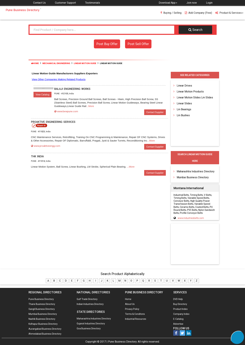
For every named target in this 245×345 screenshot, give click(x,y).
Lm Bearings (184, 109)
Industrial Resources (135, 319)
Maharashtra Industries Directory (195, 171)
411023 (41, 131)
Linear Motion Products (190, 91)
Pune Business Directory (41, 299)
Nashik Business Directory (42, 319)
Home (35, 63)
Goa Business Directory (89, 328)
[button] (168, 2)
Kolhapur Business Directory (43, 324)
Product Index (180, 309)
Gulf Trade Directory (87, 299)
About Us (130, 304)
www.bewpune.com (66, 111)
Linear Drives (184, 85)
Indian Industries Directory (90, 304)
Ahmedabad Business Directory (45, 333)
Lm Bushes (183, 115)
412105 (64, 93)
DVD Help (178, 299)
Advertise (178, 324)
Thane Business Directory (42, 304)
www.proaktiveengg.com (45, 145)
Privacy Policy (132, 309)
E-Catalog (178, 319)
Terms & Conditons (135, 314)
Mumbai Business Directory (193, 177)
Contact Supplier (155, 112)
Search (195, 30)
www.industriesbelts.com (191, 218)
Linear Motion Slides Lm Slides (195, 97)
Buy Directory (180, 304)
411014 (41, 161)
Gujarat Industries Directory (91, 323)
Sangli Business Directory (42, 309)
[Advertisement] (194, 244)
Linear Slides (184, 103)
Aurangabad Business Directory (45, 329)
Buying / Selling (171, 12)
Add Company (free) (198, 12)
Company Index (181, 314)
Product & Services (229, 12)
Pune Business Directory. (122, 341)
